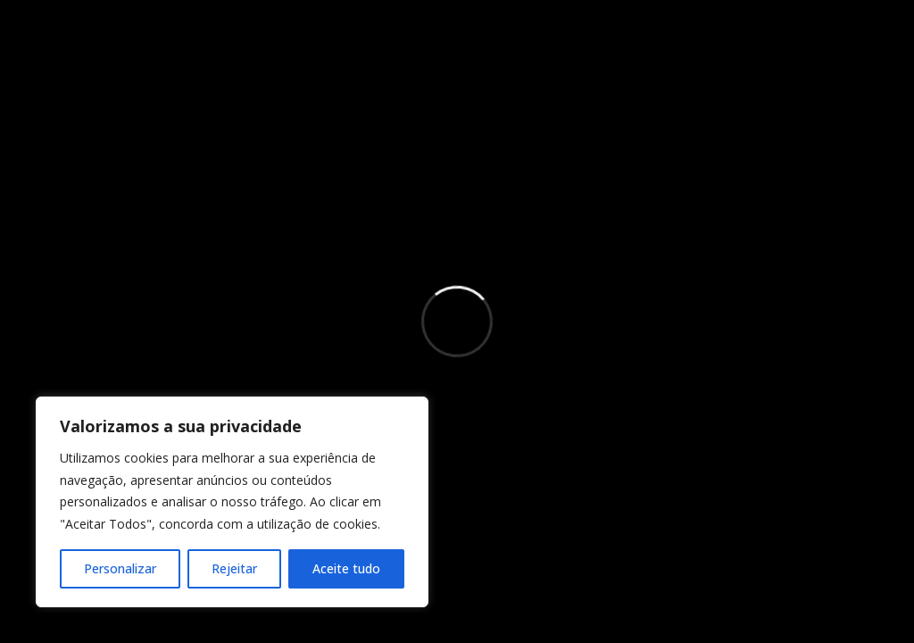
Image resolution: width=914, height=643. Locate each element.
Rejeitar (234, 568)
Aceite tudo (346, 568)
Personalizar (120, 568)
